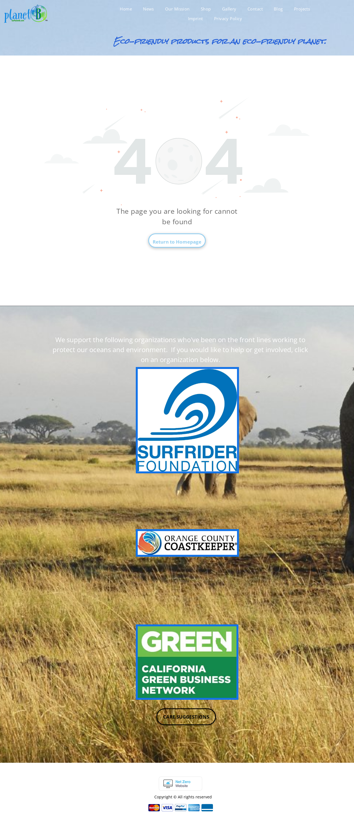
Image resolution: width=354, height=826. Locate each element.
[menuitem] (125, 9)
